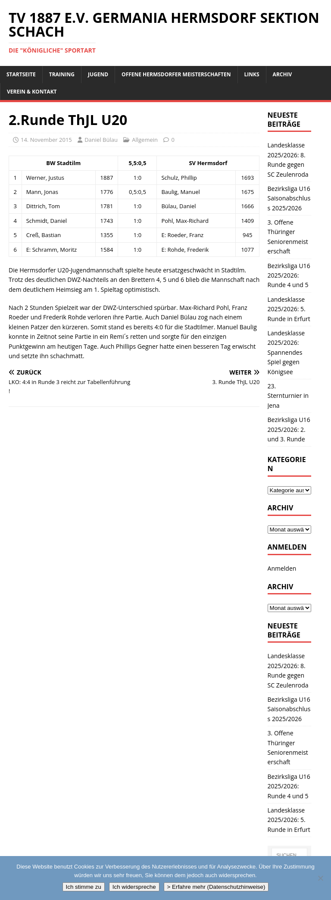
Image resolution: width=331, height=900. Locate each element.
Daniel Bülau (101, 140)
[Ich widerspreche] (320, 878)
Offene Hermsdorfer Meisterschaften (176, 74)
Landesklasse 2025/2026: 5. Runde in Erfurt (289, 309)
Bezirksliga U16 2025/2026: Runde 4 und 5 (289, 275)
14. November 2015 (46, 140)
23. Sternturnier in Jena (288, 395)
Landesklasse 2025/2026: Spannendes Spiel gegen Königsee (286, 352)
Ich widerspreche (134, 887)
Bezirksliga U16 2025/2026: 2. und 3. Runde (289, 429)
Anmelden (282, 568)
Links (251, 74)
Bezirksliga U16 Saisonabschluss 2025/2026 (289, 198)
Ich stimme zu (83, 887)
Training (62, 74)
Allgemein (145, 140)
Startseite (21, 74)
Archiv (282, 74)
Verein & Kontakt (32, 91)
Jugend (98, 74)
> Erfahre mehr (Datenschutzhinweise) (216, 887)
